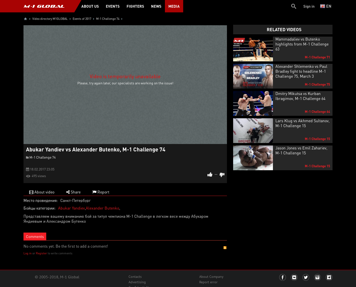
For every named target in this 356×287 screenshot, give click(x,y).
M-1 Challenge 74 (42, 157)
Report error (208, 282)
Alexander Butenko (102, 208)
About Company (211, 276)
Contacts (135, 276)
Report (100, 191)
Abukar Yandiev (71, 208)
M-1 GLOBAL (44, 6)
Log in (27, 253)
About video (41, 191)
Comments (35, 236)
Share (73, 191)
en (325, 6)
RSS (225, 248)
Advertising (137, 282)
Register (41, 253)
